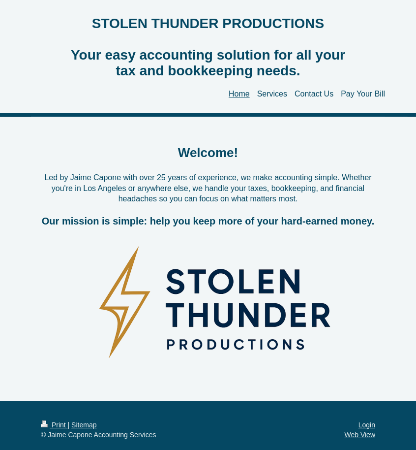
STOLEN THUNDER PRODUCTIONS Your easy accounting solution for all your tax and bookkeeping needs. (208, 47)
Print (54, 425)
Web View (359, 435)
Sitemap (83, 425)
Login (366, 425)
